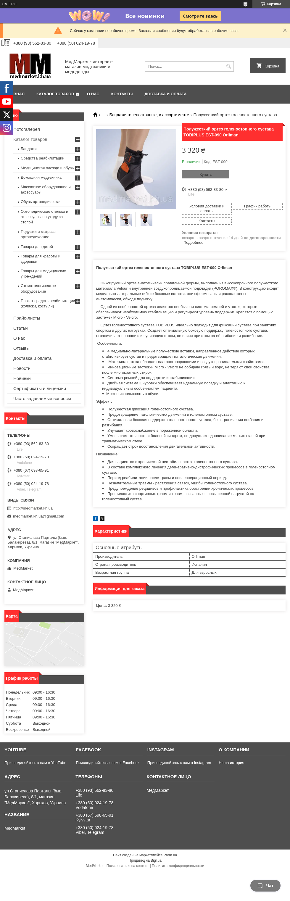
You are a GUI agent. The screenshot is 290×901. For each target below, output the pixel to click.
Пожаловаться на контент (128, 866)
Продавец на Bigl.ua (145, 860)
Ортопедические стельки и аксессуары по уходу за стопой (44, 216)
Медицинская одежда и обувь (47, 168)
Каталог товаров (55, 94)
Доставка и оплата (166, 94)
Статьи (20, 328)
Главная (15, 94)
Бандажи (29, 148)
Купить (205, 174)
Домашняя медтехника (41, 177)
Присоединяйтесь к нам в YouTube (35, 762)
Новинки (22, 378)
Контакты (122, 94)
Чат (265, 885)
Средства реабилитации (42, 158)
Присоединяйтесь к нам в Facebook (107, 762)
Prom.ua (170, 855)
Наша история (231, 762)
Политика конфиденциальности (178, 866)
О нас (93, 94)
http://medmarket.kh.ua (33, 508)
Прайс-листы (26, 317)
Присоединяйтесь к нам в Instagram (179, 762)
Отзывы (21, 348)
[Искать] (228, 66)
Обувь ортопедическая (41, 201)
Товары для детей (37, 246)
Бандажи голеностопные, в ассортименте (149, 114)
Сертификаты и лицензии (39, 388)
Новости (21, 368)
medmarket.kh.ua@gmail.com (38, 516)
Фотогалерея (26, 129)
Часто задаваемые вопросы (42, 398)
